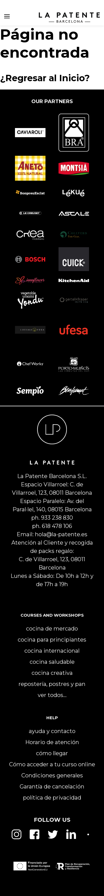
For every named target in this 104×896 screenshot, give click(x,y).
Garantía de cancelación (52, 786)
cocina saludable (52, 661)
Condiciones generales (52, 775)
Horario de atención (52, 742)
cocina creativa (52, 673)
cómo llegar (52, 753)
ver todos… (52, 695)
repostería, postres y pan (52, 684)
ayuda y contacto (52, 731)
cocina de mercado (52, 628)
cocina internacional (52, 650)
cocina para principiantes (52, 639)
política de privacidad (52, 797)
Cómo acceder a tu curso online (52, 764)
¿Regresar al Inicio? (45, 78)
